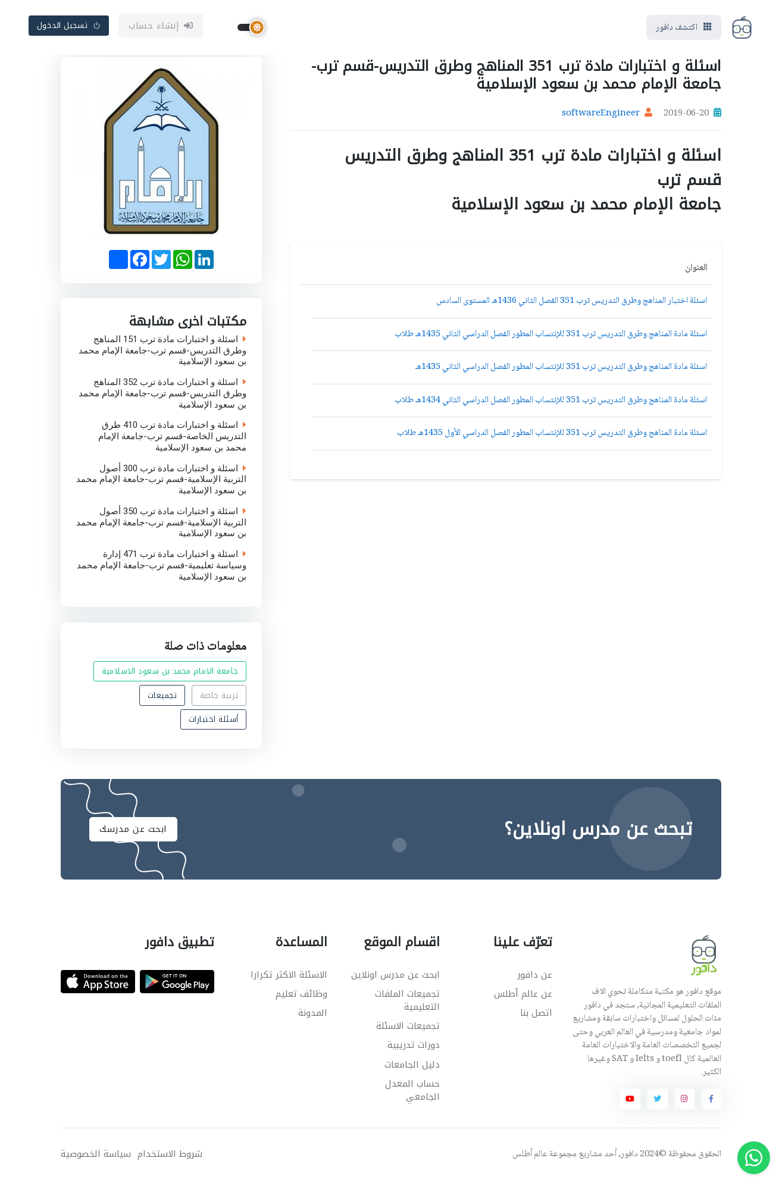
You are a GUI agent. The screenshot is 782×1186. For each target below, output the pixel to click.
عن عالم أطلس (523, 998)
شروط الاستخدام (169, 1159)
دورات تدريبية (413, 1050)
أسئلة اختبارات (214, 723)
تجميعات (162, 700)
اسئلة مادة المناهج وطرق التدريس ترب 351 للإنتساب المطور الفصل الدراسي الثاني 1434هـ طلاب (551, 405)
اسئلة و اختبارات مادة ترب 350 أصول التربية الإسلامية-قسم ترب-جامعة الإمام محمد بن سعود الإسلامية (161, 527)
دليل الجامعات (412, 1069)
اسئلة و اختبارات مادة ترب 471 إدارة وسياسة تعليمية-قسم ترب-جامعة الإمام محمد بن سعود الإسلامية (161, 570)
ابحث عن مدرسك (133, 833)
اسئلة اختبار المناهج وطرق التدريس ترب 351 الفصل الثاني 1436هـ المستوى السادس (571, 306)
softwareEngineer (601, 119)
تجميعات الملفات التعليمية (407, 1005)
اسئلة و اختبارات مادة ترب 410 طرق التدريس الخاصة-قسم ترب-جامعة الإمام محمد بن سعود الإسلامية (172, 441)
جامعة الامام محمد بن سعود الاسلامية (170, 676)
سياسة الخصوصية (96, 1159)
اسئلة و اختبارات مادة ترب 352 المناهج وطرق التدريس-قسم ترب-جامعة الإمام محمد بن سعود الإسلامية (162, 398)
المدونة (312, 1017)
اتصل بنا (536, 1017)
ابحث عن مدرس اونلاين (395, 979)
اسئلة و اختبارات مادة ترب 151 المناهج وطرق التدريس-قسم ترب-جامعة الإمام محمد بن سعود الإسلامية (162, 355)
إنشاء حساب (161, 28)
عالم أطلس (530, 1160)
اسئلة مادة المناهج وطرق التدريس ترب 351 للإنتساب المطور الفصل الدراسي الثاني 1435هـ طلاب (551, 339)
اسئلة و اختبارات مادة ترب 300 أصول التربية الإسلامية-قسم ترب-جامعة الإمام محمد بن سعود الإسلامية (161, 484)
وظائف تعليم (301, 998)
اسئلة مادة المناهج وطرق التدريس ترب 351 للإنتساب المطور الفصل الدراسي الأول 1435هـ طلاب (552, 438)
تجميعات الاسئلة (408, 1030)
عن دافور (534, 979)
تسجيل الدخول (69, 27)
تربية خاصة (219, 700)
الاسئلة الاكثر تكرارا (289, 979)
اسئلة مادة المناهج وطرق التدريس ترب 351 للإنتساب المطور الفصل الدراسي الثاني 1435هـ (561, 372)
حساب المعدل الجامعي (412, 1095)
